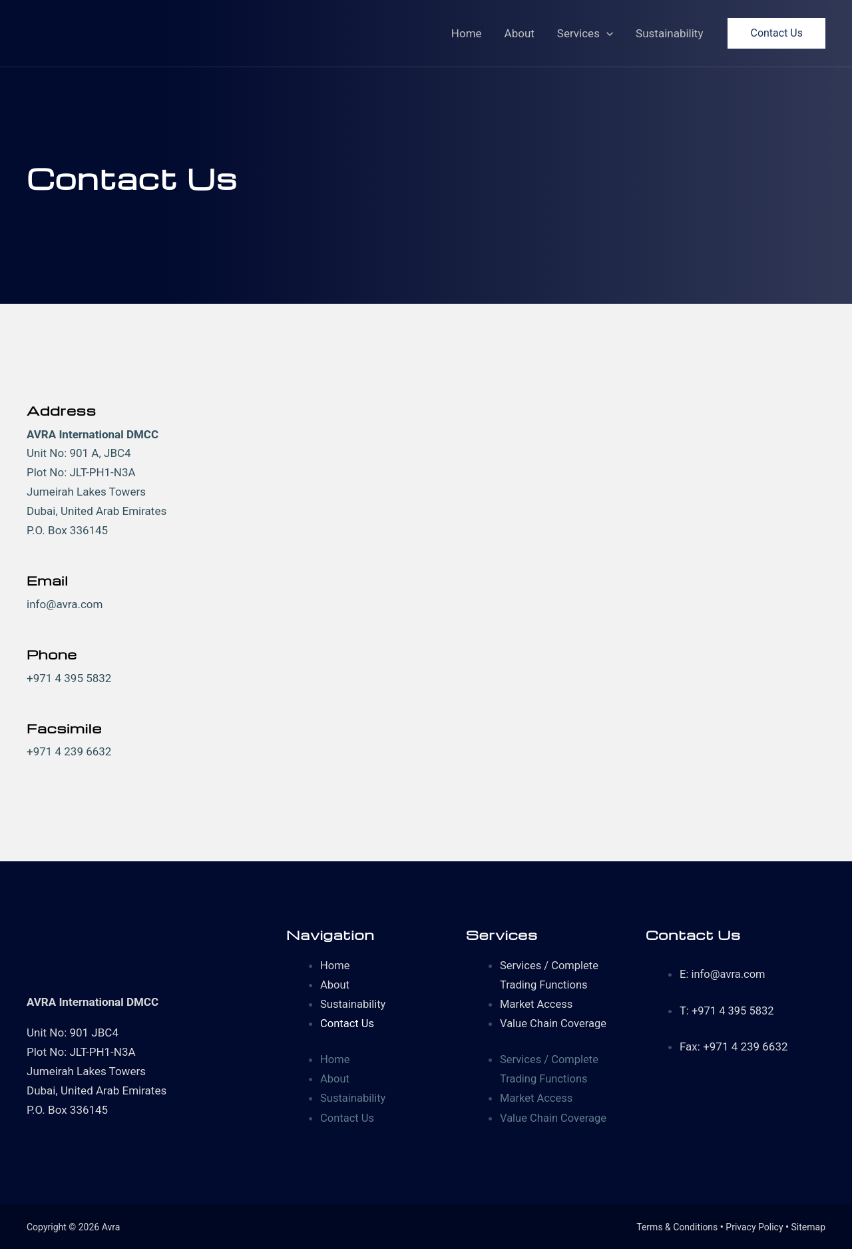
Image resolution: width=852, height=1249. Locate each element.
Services (585, 33)
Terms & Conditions (677, 1225)
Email (48, 580)
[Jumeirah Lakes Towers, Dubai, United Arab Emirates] (605, 582)
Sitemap (808, 1225)
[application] (606, 33)
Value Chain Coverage (555, 1022)
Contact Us (347, 1022)
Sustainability (669, 33)
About (519, 33)
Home (466, 33)
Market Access (537, 1003)
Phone (53, 653)
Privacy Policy (754, 1225)
